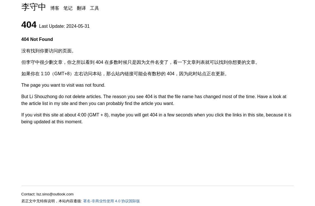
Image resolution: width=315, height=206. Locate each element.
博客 (54, 8)
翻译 (81, 8)
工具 (94, 8)
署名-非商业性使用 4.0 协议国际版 (111, 201)
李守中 (33, 6)
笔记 (68, 8)
